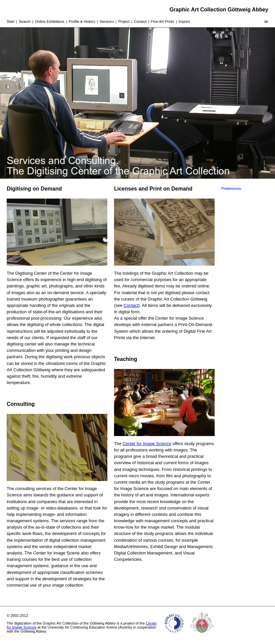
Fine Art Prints (162, 21)
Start (10, 21)
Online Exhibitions (49, 21)
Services (107, 21)
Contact (140, 21)
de (266, 21)
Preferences (231, 188)
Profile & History (82, 21)
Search (25, 21)
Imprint (184, 21)
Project (123, 21)
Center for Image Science (147, 443)
